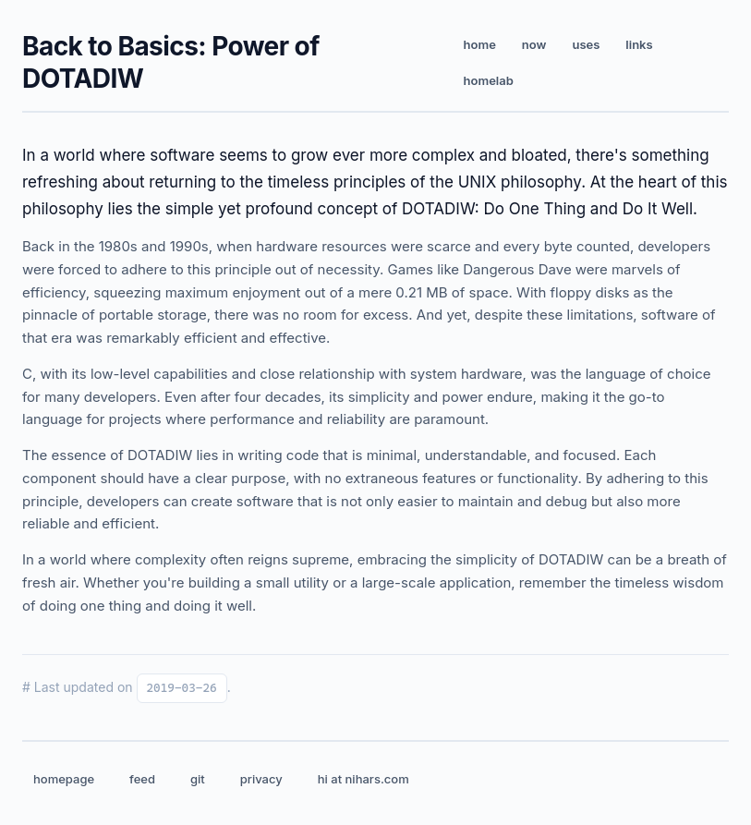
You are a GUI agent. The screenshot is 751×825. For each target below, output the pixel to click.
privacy (261, 778)
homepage (63, 778)
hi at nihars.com (363, 778)
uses (586, 44)
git (197, 778)
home (480, 44)
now (534, 44)
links (638, 44)
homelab (489, 80)
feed (142, 778)
